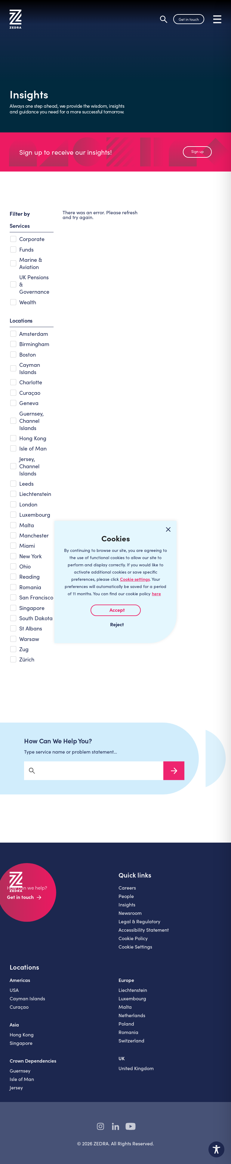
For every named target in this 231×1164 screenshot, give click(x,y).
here (156, 593)
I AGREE (116, 610)
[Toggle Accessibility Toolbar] (216, 1149)
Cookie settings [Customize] (135, 579)
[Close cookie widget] (168, 529)
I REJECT (115, 624)
